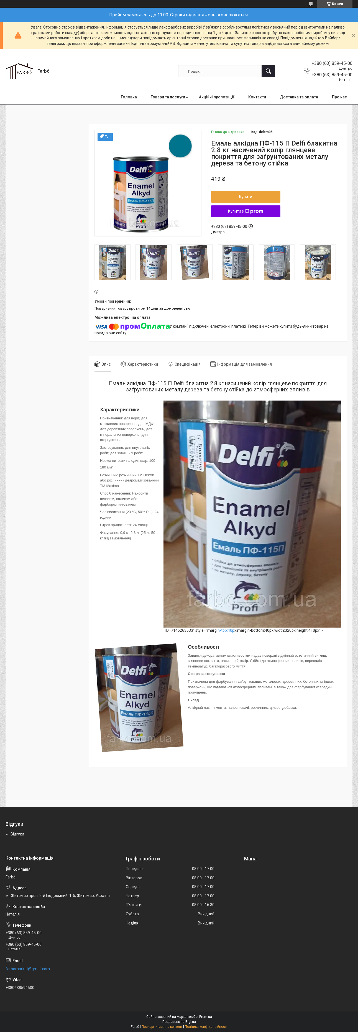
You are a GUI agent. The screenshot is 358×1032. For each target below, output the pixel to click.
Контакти (257, 97)
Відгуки (17, 834)
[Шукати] (268, 71)
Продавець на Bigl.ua (179, 1022)
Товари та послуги (168, 97)
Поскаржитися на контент (162, 1027)
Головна (129, 97)
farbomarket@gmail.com (28, 969)
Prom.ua (205, 1017)
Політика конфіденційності (206, 1027)
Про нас (339, 97)
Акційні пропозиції (216, 97)
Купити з (245, 211)
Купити (245, 197)
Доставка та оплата (299, 97)
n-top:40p (226, 630)
